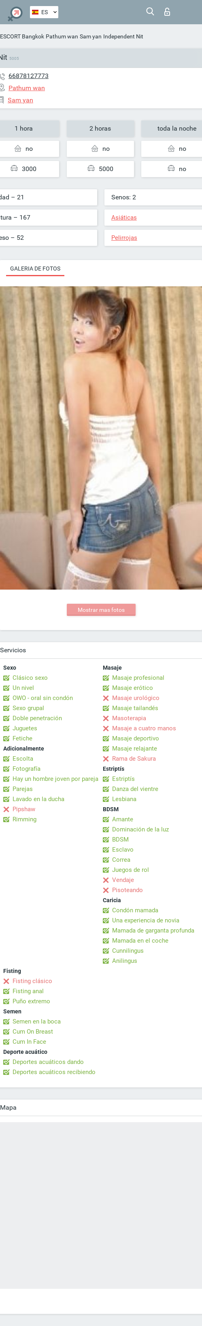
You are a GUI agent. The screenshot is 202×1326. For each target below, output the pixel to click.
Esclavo (123, 849)
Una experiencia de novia (145, 920)
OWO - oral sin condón (43, 698)
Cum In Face (29, 1041)
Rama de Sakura (134, 758)
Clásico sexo (30, 677)
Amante (122, 819)
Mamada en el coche (140, 940)
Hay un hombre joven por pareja (55, 778)
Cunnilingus (128, 950)
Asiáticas (124, 217)
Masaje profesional (138, 677)
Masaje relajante (134, 748)
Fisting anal (28, 991)
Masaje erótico (132, 688)
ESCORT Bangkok (22, 36)
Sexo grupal (28, 708)
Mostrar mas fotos (101, 610)
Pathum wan (62, 36)
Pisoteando (127, 890)
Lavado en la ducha (38, 799)
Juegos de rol (130, 869)
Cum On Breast (33, 1031)
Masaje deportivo (135, 738)
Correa (121, 859)
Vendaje (123, 880)
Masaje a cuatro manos (144, 728)
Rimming (24, 819)
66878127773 (29, 76)
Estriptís (123, 778)
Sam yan (91, 36)
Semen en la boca (37, 1021)
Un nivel (23, 688)
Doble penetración (37, 718)
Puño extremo (31, 1001)
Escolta (23, 758)
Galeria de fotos (35, 268)
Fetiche (22, 738)
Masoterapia (129, 718)
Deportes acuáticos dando (48, 1062)
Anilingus (124, 960)
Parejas (23, 789)
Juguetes (25, 728)
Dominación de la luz (140, 829)
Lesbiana (124, 799)
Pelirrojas (124, 237)
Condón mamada (135, 910)
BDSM (120, 839)
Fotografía (26, 768)
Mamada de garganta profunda (153, 930)
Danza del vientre (135, 789)
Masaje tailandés (135, 708)
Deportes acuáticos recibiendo (54, 1072)
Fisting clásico (32, 981)
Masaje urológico (135, 698)
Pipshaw (24, 809)
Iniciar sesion (167, 11)
